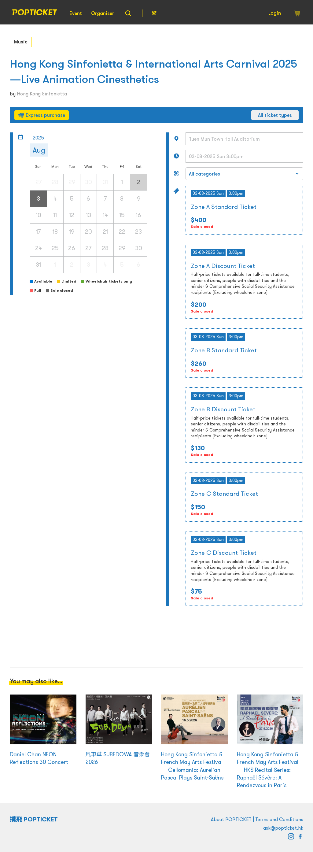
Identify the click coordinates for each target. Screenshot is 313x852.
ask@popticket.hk (283, 828)
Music (21, 42)
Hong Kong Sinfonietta (42, 94)
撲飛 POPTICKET (34, 819)
